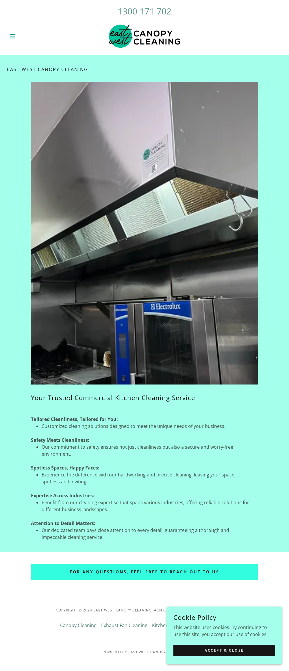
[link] (144, 36)
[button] (27, 36)
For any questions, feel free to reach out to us (145, 571)
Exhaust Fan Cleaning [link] (124, 625)
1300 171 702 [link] (144, 11)
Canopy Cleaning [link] (78, 625)
